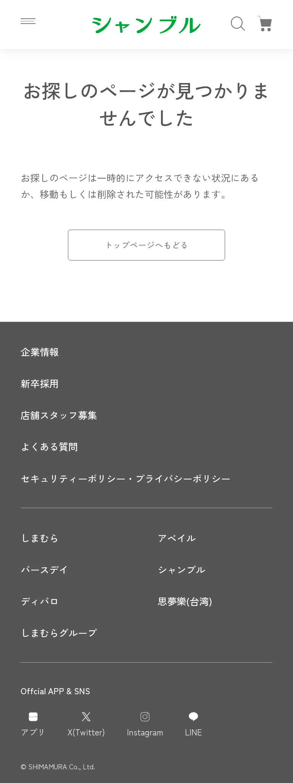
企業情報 (40, 351)
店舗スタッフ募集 (59, 415)
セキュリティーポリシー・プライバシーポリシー (125, 478)
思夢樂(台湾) (185, 601)
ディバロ (40, 601)
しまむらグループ (59, 632)
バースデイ (44, 569)
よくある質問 (49, 446)
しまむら (40, 538)
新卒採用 (40, 383)
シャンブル (181, 569)
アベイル (177, 538)
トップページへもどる (146, 245)
